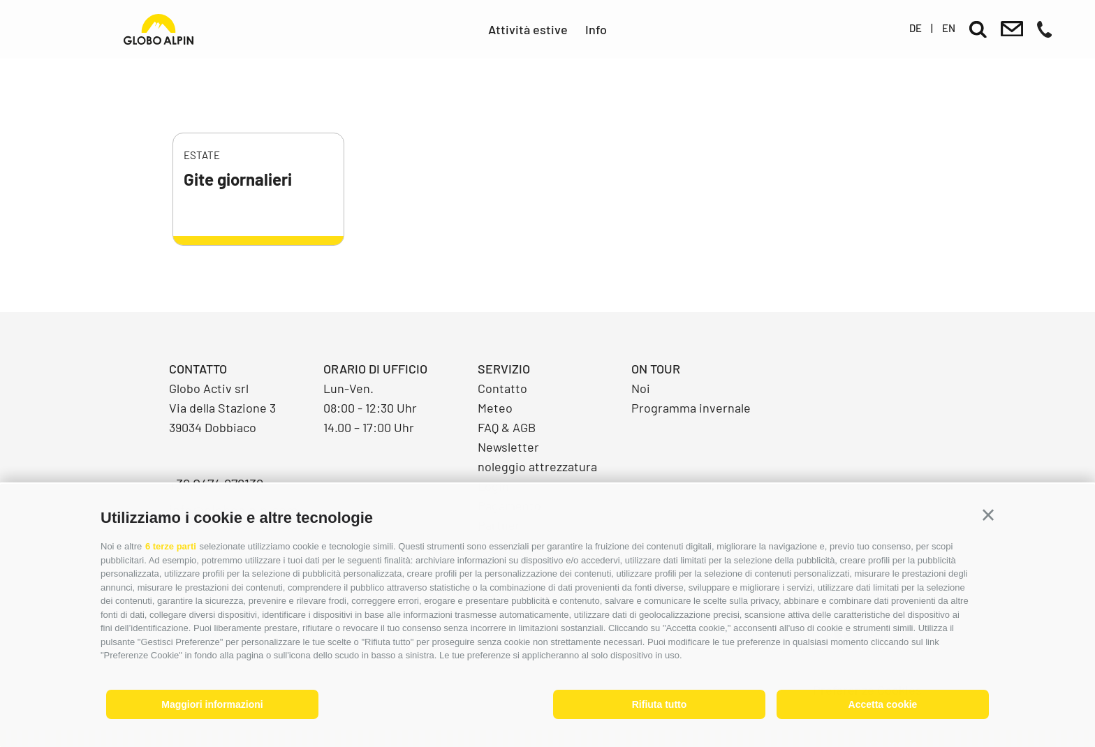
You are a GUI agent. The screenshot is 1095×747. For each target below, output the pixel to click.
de (915, 28)
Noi (640, 388)
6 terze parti (170, 546)
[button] (988, 515)
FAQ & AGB (507, 427)
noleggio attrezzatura (537, 466)
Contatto (502, 388)
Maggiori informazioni (212, 704)
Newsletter (508, 446)
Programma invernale (691, 407)
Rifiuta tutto (659, 704)
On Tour (655, 368)
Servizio (504, 368)
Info (596, 29)
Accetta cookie (883, 704)
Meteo (495, 407)
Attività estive (528, 29)
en (948, 28)
